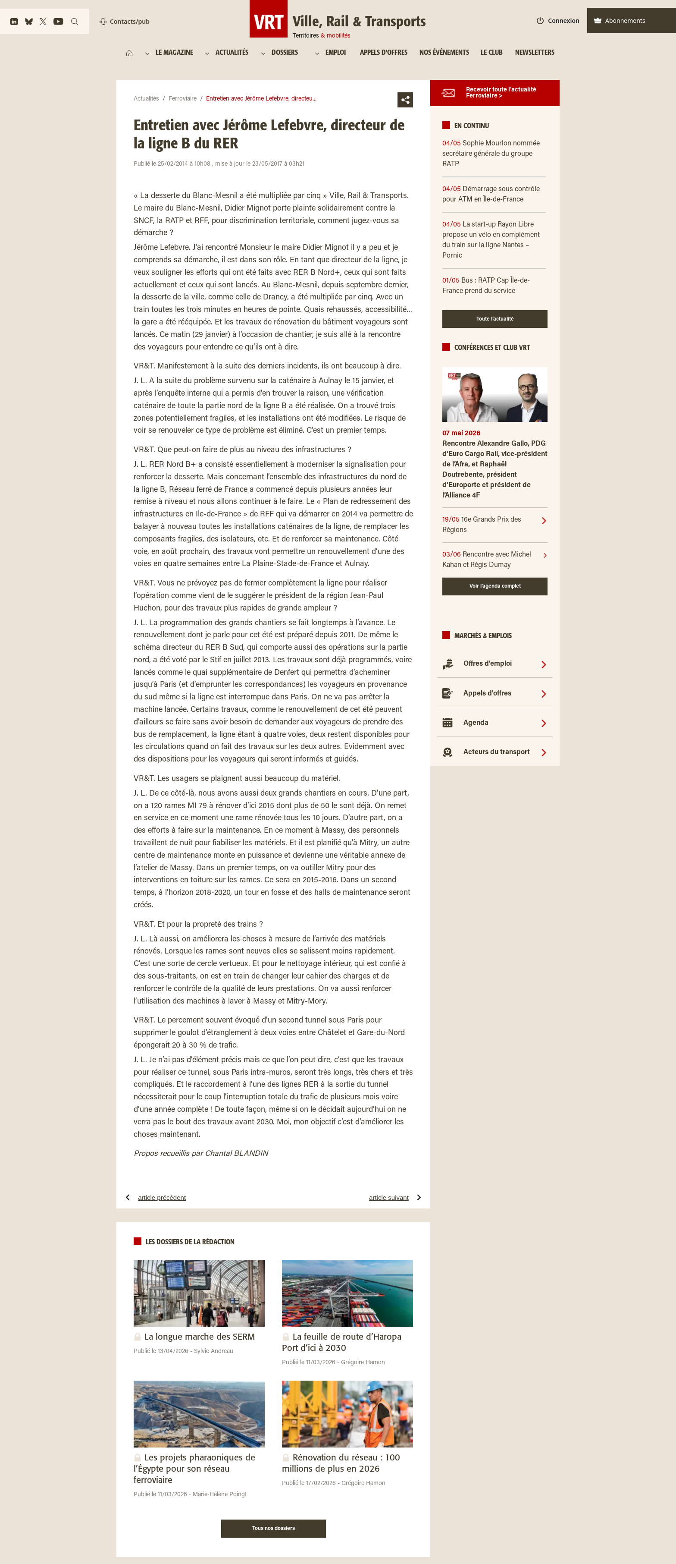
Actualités (146, 99)
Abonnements (619, 20)
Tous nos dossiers (273, 1528)
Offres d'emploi (487, 664)
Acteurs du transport (496, 752)
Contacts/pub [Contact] (125, 21)
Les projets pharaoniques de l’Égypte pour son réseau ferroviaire (194, 1469)
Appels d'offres (487, 693)
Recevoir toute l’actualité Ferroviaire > (501, 93)
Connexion (558, 20)
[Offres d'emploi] (544, 664)
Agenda (475, 723)
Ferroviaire (183, 99)
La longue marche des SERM (199, 1337)
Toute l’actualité (495, 319)
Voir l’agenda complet (495, 586)
